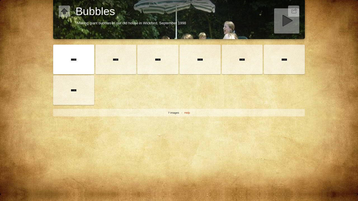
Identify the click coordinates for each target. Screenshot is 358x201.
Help (187, 112)
